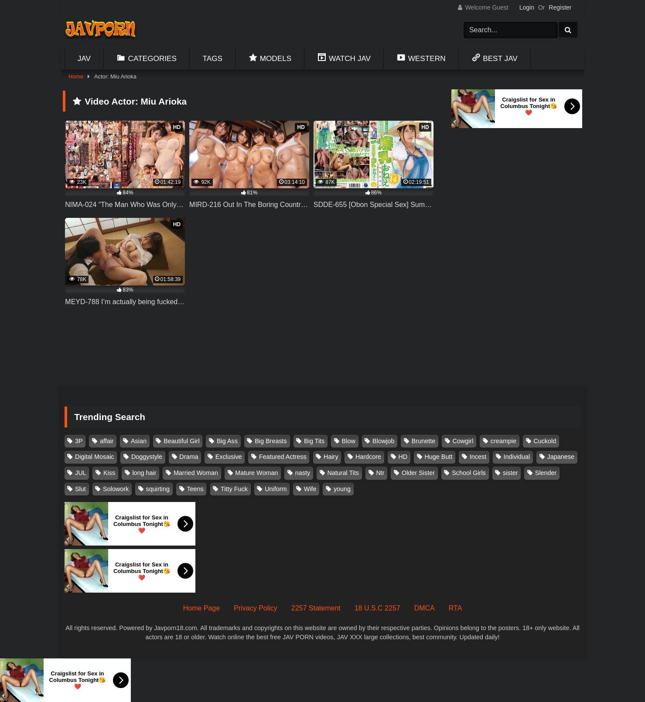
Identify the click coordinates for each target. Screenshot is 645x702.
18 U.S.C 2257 (377, 608)
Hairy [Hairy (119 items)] (331, 456)
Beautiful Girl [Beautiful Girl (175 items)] (181, 440)
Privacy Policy (255, 608)
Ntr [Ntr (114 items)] (380, 472)
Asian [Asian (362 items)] (139, 440)
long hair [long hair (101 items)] (144, 472)
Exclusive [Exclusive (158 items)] (228, 456)
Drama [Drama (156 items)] (188, 456)
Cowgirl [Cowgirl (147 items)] (463, 440)
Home (75, 76)
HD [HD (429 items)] (402, 456)
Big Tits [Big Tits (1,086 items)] (314, 440)
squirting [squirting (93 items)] (158, 488)
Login (526, 7)
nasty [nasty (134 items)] (302, 472)
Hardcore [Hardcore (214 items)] (368, 456)
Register (560, 7)
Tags (213, 58)
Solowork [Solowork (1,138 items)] (116, 488)
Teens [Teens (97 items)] (195, 488)
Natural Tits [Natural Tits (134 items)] (343, 472)
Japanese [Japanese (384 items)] (560, 456)
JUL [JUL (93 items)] (80, 472)
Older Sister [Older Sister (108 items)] (418, 472)
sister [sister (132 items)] (510, 472)
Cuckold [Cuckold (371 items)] (544, 440)
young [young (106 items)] (342, 488)
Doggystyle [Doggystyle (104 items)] (146, 456)
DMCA (424, 608)
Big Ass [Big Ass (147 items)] (227, 440)
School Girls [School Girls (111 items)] (469, 472)
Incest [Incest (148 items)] (478, 456)
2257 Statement (316, 608)
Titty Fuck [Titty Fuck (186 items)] (234, 488)
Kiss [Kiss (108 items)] (109, 472)
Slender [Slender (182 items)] (546, 472)
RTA (455, 608)
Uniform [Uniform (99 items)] (276, 488)
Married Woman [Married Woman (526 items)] (196, 472)
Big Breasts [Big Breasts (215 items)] (271, 440)
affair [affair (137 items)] (107, 440)
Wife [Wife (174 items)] (310, 488)
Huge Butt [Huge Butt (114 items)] (438, 456)
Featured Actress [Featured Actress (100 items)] (283, 456)
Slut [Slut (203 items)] (80, 488)
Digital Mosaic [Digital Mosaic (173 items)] (94, 456)
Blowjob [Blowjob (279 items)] (383, 440)
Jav (84, 58)
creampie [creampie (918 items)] (503, 440)
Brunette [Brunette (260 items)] (423, 440)
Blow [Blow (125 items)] (348, 440)
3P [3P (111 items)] (79, 440)
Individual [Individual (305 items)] (516, 456)
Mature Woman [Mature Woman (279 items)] (256, 472)
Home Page (201, 608)
